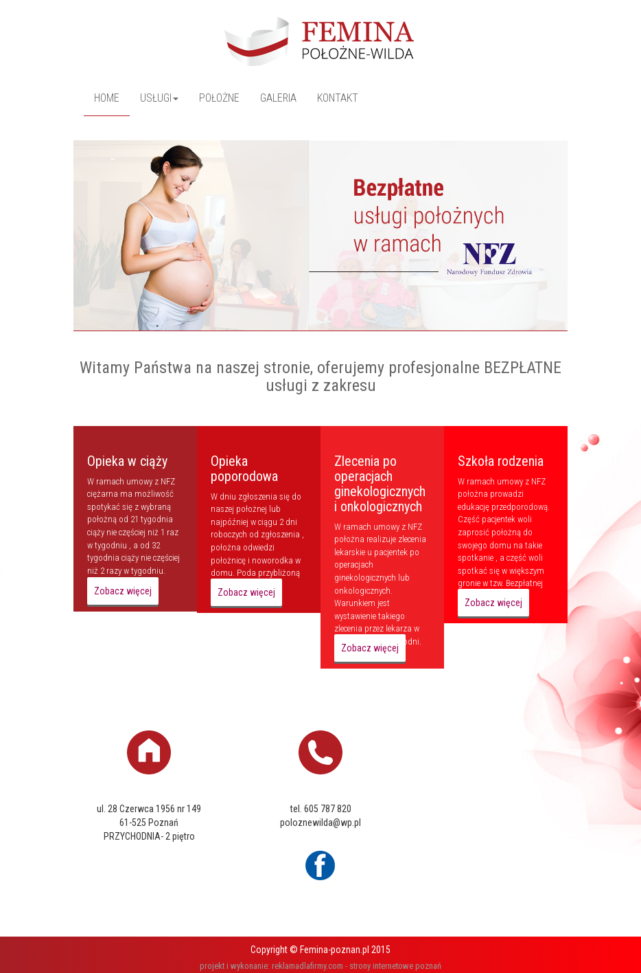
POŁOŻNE (219, 97)
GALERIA (278, 97)
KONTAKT (337, 97)
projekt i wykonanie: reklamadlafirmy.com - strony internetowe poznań (320, 966)
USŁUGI (159, 97)
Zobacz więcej (123, 590)
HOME (106, 97)
